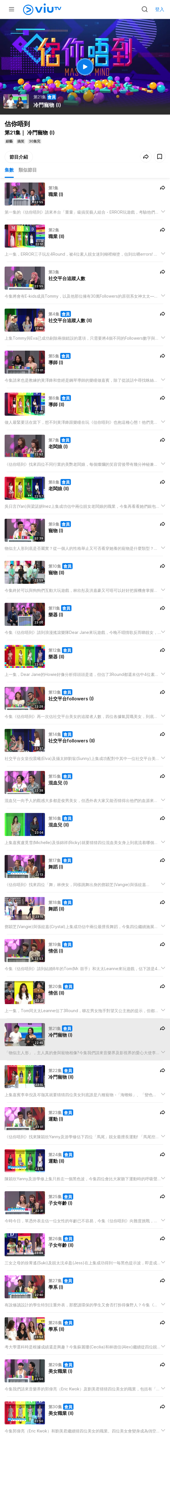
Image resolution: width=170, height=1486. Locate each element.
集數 (9, 170)
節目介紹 (19, 157)
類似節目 (27, 170)
